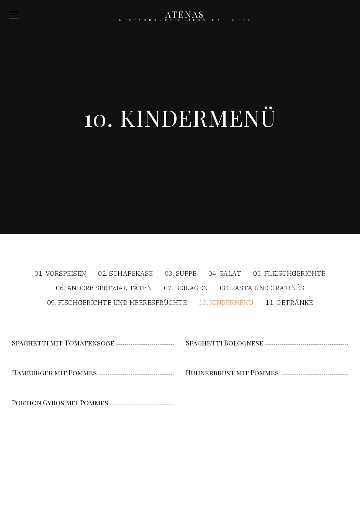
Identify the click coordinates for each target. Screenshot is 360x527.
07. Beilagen (186, 288)
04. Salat (225, 274)
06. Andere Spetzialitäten (104, 288)
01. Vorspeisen (60, 274)
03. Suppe (181, 274)
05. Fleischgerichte (289, 274)
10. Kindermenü (226, 303)
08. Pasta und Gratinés (262, 288)
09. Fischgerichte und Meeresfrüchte (117, 303)
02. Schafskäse (125, 274)
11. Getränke (289, 303)
